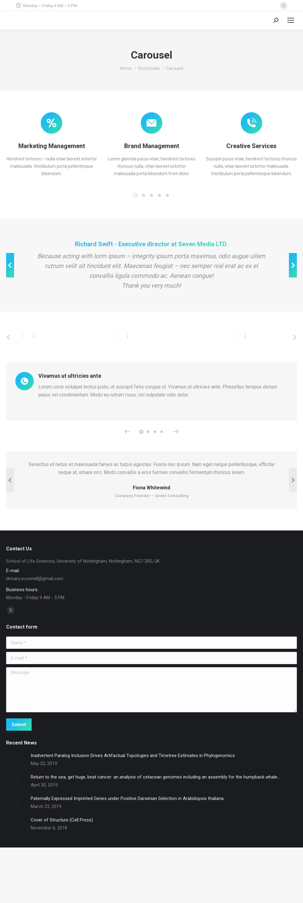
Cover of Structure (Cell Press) (62, 872)
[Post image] (16, 812)
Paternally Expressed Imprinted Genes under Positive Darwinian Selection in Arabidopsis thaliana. (127, 851)
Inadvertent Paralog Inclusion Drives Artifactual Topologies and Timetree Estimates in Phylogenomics (133, 808)
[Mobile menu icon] (291, 20)
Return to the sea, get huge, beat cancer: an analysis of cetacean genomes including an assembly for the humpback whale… (155, 829)
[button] (135, 195)
